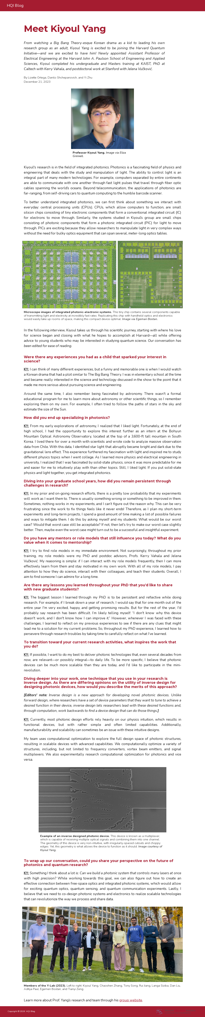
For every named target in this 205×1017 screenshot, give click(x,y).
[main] (110, 29)
